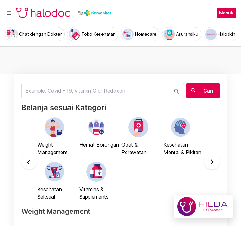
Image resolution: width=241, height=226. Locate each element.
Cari (208, 91)
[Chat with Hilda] (203, 206)
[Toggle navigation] (9, 13)
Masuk (226, 12)
